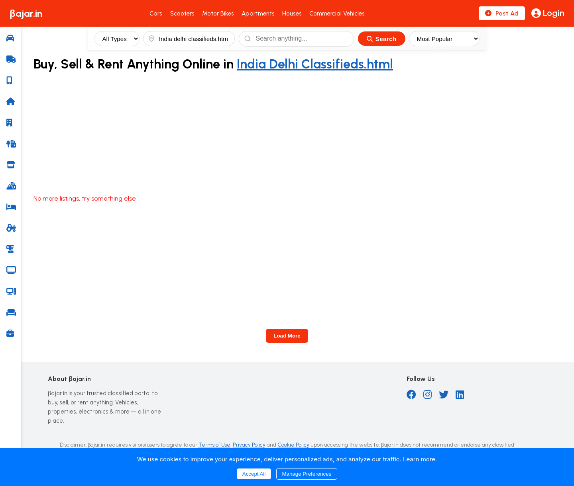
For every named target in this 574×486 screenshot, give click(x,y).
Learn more (419, 459)
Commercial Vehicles (337, 13)
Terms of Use (214, 444)
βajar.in (26, 13)
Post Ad (502, 13)
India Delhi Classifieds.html (315, 64)
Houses (292, 13)
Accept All (254, 474)
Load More (286, 336)
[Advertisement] (299, 133)
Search (381, 38)
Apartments (258, 13)
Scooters (182, 13)
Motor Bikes (218, 13)
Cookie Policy (293, 444)
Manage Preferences (307, 474)
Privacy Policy (249, 444)
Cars (155, 13)
